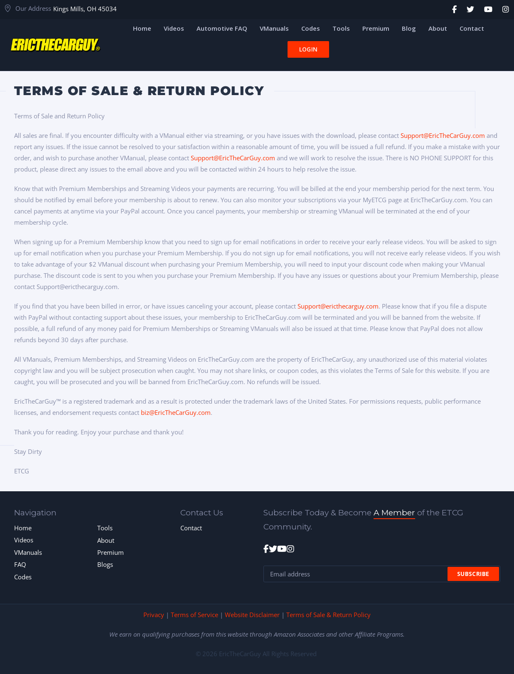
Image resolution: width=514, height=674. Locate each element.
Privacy (153, 614)
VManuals (28, 552)
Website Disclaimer (252, 614)
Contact (191, 528)
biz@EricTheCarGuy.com (176, 412)
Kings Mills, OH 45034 (85, 9)
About (105, 540)
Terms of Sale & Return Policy (328, 614)
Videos (23, 540)
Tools (105, 528)
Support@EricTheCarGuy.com (443, 135)
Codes (23, 577)
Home (23, 528)
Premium (110, 552)
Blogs (105, 564)
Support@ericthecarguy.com (338, 306)
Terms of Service (194, 614)
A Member (394, 512)
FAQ (20, 564)
